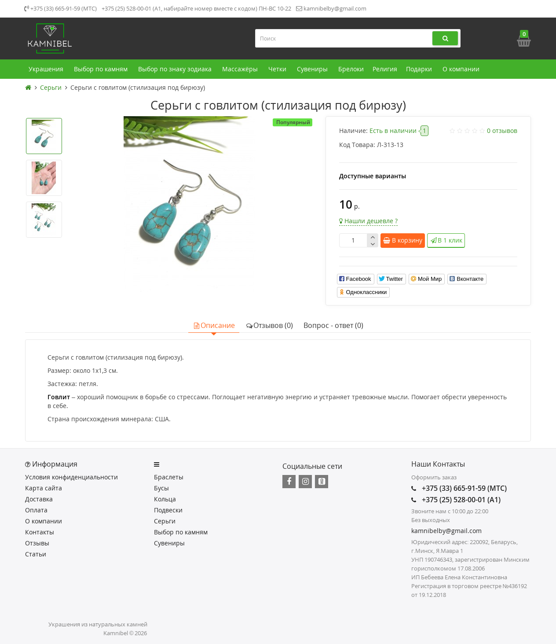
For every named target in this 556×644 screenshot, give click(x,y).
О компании (462, 69)
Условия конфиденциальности (71, 477)
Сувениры (313, 69)
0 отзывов (502, 130)
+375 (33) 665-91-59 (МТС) (60, 8)
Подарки (420, 69)
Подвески (168, 510)
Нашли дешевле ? (368, 221)
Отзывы (37, 543)
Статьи (35, 554)
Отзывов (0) (269, 325)
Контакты (39, 532)
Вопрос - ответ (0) (333, 325)
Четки (278, 69)
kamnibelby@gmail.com (331, 8)
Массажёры (241, 69)
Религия (385, 69)
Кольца (165, 499)
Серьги (165, 521)
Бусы (161, 488)
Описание (214, 325)
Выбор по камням (101, 69)
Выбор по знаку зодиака (175, 69)
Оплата (36, 510)
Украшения (47, 69)
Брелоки (351, 69)
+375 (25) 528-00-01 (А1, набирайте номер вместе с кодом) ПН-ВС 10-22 (196, 8)
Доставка (39, 499)
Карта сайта (43, 488)
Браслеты (168, 477)
